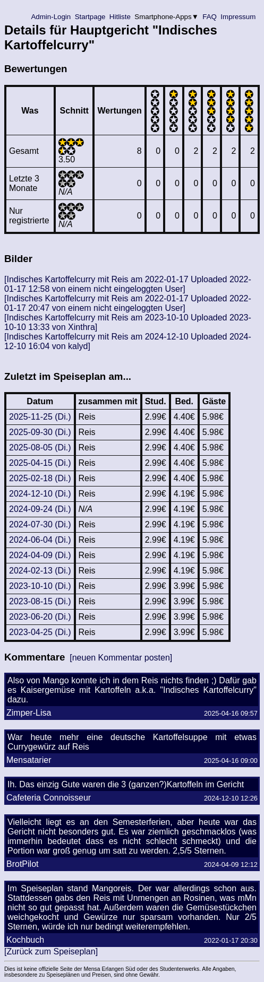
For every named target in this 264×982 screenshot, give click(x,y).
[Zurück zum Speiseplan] (51, 951)
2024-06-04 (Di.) (40, 539)
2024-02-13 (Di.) (40, 570)
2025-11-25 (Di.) (40, 416)
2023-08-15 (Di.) (40, 601)
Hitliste (119, 17)
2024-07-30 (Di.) (40, 524)
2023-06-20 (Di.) (40, 616)
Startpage (90, 17)
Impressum (238, 17)
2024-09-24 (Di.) (40, 509)
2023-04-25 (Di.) (40, 632)
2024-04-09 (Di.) (40, 555)
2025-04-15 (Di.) (40, 462)
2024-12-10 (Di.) (40, 493)
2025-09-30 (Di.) (40, 432)
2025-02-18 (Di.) (40, 478)
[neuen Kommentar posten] (121, 657)
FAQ (210, 17)
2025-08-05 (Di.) (40, 447)
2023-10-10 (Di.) (40, 585)
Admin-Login (51, 17)
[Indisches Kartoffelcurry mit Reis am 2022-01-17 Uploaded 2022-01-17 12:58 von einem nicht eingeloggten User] (127, 284)
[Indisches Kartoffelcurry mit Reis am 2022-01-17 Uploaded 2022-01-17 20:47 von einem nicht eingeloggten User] (127, 303)
